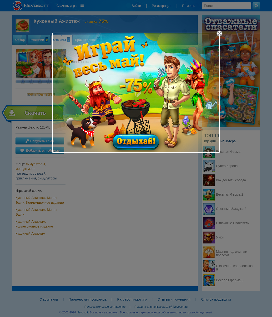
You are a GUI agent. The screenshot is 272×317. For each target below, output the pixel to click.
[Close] (219, 33)
